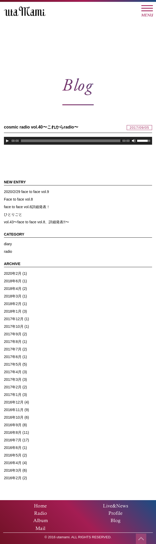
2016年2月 (12, 478)
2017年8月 (12, 342)
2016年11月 (14, 410)
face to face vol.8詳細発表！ (27, 207)
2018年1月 (12, 311)
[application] (78, 141)
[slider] (70, 140)
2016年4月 (12, 463)
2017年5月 (12, 364)
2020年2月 (12, 273)
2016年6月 (12, 448)
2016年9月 (12, 425)
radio (8, 251)
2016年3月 (12, 470)
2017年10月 (14, 326)
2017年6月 (12, 357)
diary (8, 244)
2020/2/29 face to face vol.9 (26, 192)
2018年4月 (12, 288)
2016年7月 (12, 440)
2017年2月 (12, 387)
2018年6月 (12, 281)
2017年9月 (12, 334)
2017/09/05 (139, 128)
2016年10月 (14, 417)
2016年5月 (12, 455)
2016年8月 (12, 432)
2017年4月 (12, 372)
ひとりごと (13, 214)
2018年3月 (12, 296)
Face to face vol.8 (18, 199)
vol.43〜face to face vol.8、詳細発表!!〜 (36, 222)
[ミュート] (134, 141)
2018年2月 (12, 304)
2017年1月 (12, 395)
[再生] (7, 141)
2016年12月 (14, 402)
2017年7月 (12, 349)
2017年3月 (12, 379)
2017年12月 (14, 319)
